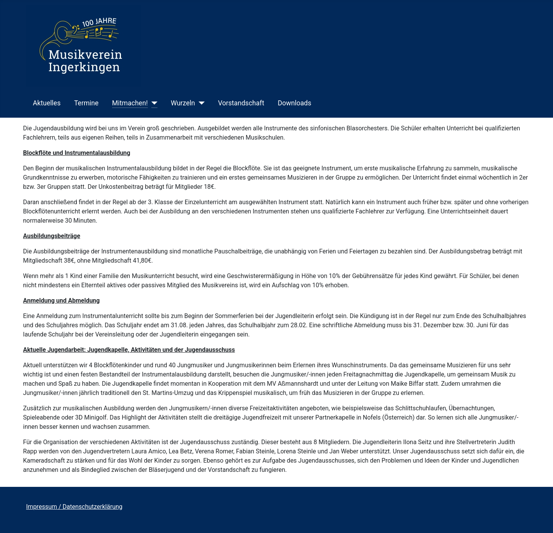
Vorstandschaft (241, 103)
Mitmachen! (130, 103)
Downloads (294, 103)
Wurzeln (183, 103)
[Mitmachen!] (152, 103)
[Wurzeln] (200, 103)
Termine (86, 103)
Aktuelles (47, 103)
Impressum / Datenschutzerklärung (74, 506)
